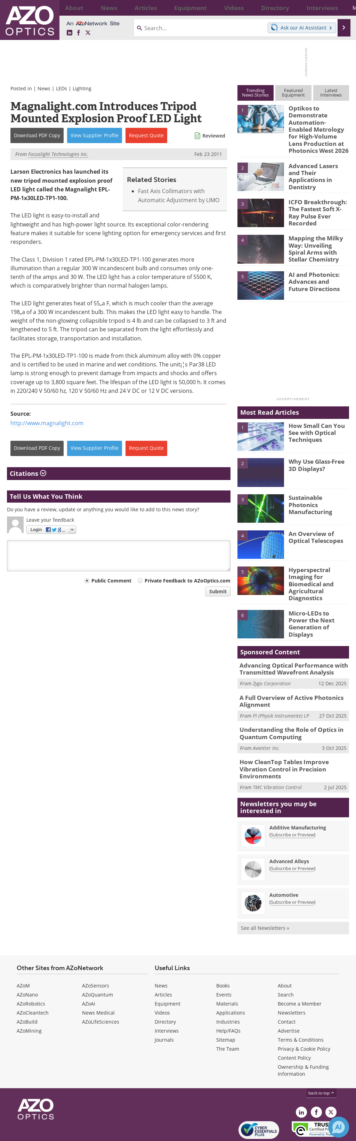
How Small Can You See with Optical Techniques (319, 425)
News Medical (98, 985)
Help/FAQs (228, 1003)
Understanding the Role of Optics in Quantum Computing (287, 715)
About (285, 958)
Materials (227, 976)
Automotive (283, 867)
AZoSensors (95, 958)
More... (338, 7)
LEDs (61, 88)
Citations (28, 473)
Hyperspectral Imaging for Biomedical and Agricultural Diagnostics (318, 573)
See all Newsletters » (265, 900)
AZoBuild (27, 994)
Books (223, 958)
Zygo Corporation (272, 667)
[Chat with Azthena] (338, 1127)
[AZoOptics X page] (88, 33)
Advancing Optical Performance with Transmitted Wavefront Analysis (288, 654)
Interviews (167, 1003)
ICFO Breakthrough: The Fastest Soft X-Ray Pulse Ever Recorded (318, 202)
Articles (163, 967)
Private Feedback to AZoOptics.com (187, 580)
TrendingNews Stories (255, 92)
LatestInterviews (331, 92)
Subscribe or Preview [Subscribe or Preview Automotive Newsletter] (292, 874)
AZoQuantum (97, 967)
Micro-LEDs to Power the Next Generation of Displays (316, 605)
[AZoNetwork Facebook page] (78, 33)
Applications (230, 985)
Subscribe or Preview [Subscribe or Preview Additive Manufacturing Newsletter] (292, 807)
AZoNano (27, 967)
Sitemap (225, 1012)
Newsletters (292, 985)
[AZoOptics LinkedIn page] (69, 33)
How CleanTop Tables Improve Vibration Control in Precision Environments (293, 746)
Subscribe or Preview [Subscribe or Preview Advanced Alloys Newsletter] (292, 841)
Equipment (167, 976)
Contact (287, 994)
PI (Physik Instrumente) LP (281, 698)
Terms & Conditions (301, 1012)
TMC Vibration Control (277, 759)
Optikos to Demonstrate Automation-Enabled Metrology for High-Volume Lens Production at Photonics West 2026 (316, 127)
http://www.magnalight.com (46, 423)
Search (286, 967)
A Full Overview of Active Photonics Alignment (286, 685)
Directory (165, 994)
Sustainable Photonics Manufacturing (318, 494)
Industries (228, 994)
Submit (218, 591)
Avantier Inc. (266, 729)
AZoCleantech (33, 985)
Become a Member (300, 976)
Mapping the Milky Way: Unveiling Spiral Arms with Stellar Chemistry (317, 241)
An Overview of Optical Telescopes (313, 530)
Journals (164, 1012)
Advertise (289, 1003)
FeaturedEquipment (293, 92)
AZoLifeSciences (100, 994)
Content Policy (294, 1030)
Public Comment (111, 580)
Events (224, 967)
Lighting (82, 88)
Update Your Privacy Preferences (59, 1132)
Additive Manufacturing (297, 800)
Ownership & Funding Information (303, 1043)
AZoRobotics (31, 976)
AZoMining (29, 1003)
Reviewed (213, 135)
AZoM (23, 958)
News (44, 88)
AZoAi (88, 976)
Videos (162, 985)
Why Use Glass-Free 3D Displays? (318, 458)
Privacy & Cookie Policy (304, 1021)
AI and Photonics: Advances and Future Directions (316, 274)
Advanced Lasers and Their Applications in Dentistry (316, 166)
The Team (227, 1021)
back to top (321, 1065)
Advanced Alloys (289, 833)
